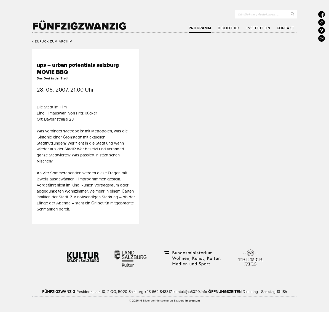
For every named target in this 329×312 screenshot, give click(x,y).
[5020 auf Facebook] (321, 14)
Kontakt (285, 28)
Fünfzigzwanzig (79, 26)
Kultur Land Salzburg (130, 255)
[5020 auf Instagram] (321, 22)
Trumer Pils (250, 255)
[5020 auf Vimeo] (321, 30)
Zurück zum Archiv (52, 41)
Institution (258, 28)
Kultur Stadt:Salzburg (83, 255)
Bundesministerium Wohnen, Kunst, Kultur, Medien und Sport (192, 255)
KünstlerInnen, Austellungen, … (258, 14)
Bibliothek (229, 28)
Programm (200, 28)
